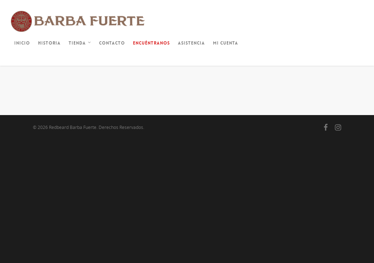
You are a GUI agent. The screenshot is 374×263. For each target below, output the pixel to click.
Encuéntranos (151, 43)
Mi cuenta (225, 43)
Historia (49, 43)
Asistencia (191, 43)
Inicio (22, 43)
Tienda (80, 43)
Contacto (112, 43)
